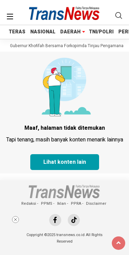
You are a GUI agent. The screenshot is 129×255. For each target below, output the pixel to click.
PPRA (76, 203)
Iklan (61, 203)
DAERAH (70, 31)
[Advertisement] (65, 233)
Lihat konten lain (64, 162)
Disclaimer (96, 203)
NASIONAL (42, 31)
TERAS (17, 31)
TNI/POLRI (101, 31)
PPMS (46, 203)
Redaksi (28, 203)
